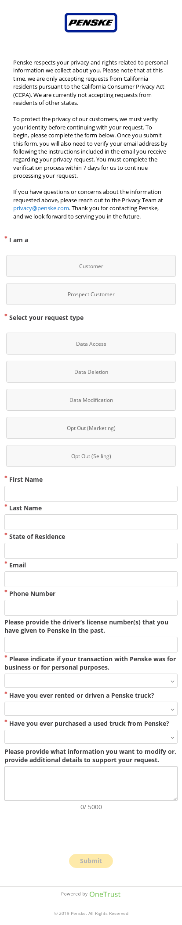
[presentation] (91, 832)
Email (15, 565)
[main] (91, 139)
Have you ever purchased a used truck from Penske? (86, 723)
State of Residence (34, 536)
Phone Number (29, 593)
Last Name (23, 508)
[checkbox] (91, 266)
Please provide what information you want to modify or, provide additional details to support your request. (90, 755)
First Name (23, 479)
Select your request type (44, 317)
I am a (16, 240)
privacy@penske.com (41, 208)
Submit (91, 861)
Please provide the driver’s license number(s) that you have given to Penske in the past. (86, 626)
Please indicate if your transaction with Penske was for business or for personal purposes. (90, 663)
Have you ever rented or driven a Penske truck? (79, 695)
